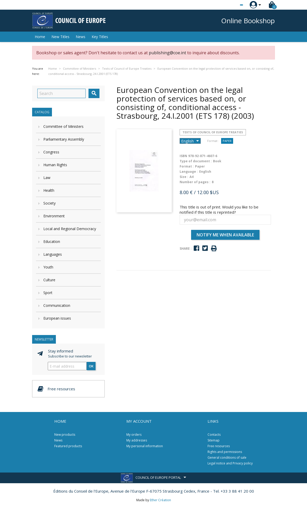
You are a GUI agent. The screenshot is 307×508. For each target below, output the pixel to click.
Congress (51, 152)
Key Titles (100, 36)
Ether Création (160, 500)
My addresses (136, 440)
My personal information (144, 446)
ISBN (183, 156)
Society (49, 203)
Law (46, 177)
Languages (52, 254)
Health (48, 190)
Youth (48, 267)
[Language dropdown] (232, 5)
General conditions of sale (227, 457)
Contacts (214, 434)
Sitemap (214, 440)
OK (91, 366)
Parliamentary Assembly (63, 139)
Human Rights (55, 164)
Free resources (219, 446)
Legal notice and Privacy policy (230, 463)
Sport (47, 292)
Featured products (68, 446)
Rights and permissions (225, 452)
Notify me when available (225, 235)
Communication (56, 305)
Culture (49, 279)
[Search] (61, 93)
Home (40, 36)
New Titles (60, 36)
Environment (54, 215)
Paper (227, 141)
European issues (57, 318)
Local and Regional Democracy (69, 228)
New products (64, 434)
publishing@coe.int (167, 53)
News (80, 36)
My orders (133, 434)
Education (51, 241)
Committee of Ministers (63, 126)
